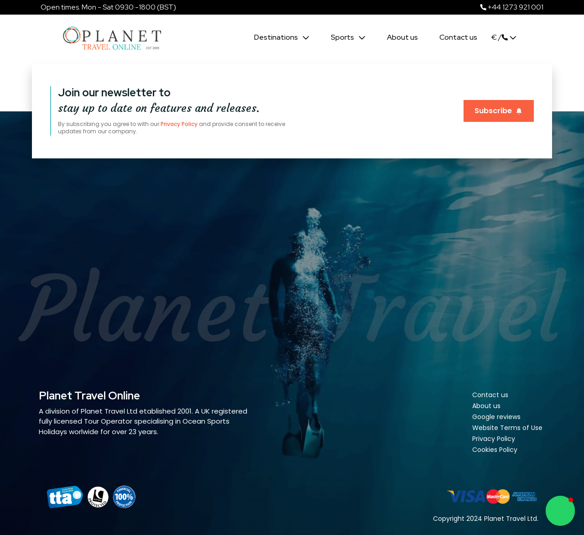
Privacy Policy (179, 124)
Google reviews (496, 416)
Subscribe (498, 110)
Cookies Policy (494, 449)
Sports (344, 37)
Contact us (458, 37)
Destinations (277, 37)
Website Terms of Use (507, 427)
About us (402, 37)
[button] (560, 511)
